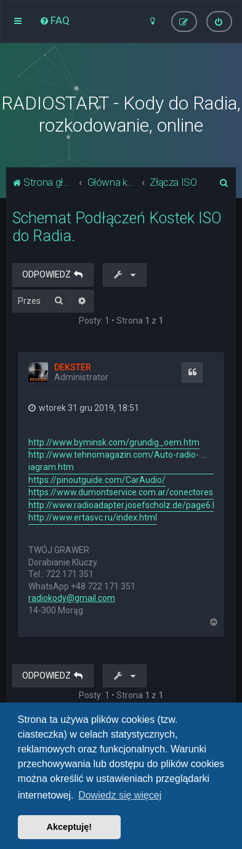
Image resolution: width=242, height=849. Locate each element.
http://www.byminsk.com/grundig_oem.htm (114, 442)
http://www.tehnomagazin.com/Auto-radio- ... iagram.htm (117, 461)
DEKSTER (72, 367)
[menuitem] (54, 20)
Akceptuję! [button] (69, 827)
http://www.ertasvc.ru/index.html (92, 517)
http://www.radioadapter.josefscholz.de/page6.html (129, 505)
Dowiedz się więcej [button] (119, 795)
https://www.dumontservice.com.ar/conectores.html (130, 492)
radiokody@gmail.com (71, 598)
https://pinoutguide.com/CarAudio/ (97, 480)
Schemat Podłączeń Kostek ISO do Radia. (117, 227)
